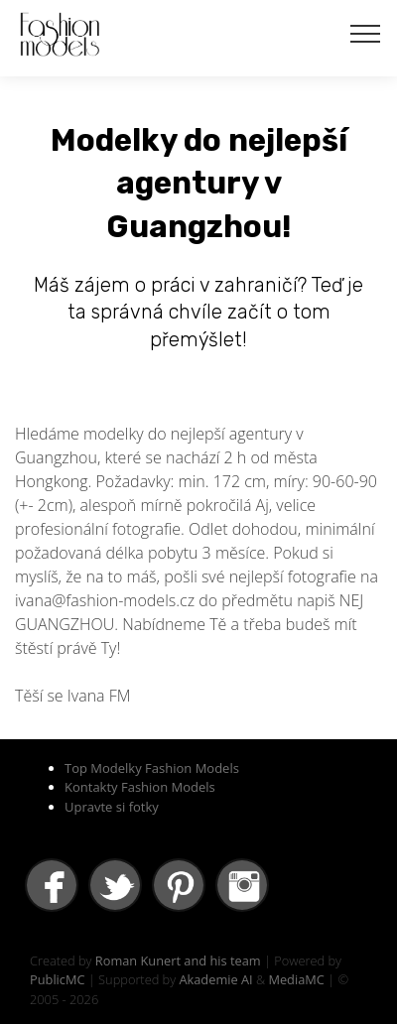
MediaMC (296, 979)
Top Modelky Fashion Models (152, 768)
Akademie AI (215, 979)
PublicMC (57, 979)
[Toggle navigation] (365, 33)
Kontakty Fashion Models (140, 787)
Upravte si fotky (112, 807)
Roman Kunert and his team (178, 960)
